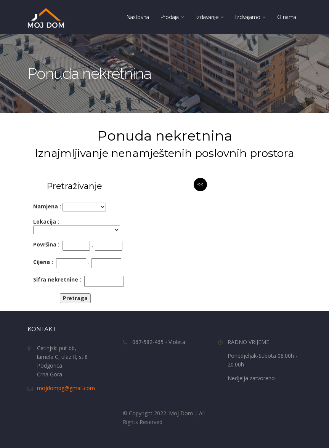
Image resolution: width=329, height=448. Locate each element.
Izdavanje (210, 17)
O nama (286, 17)
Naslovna (138, 17)
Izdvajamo (250, 17)
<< (200, 184)
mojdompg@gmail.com (66, 388)
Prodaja (172, 17)
